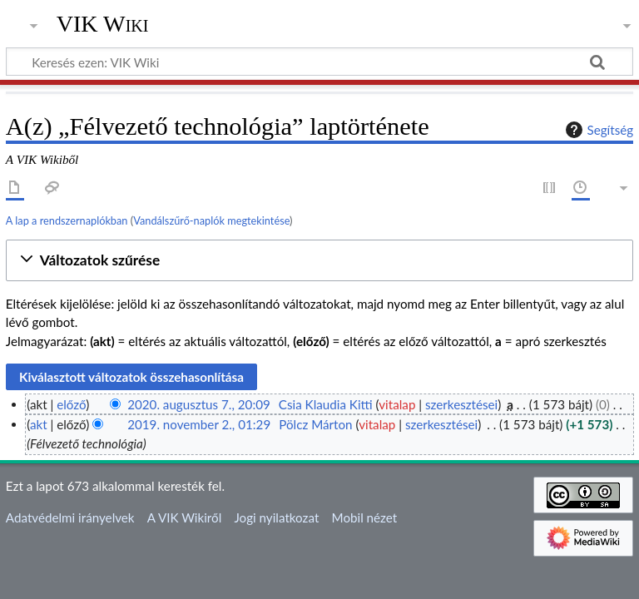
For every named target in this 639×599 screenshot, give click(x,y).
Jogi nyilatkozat (276, 517)
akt (38, 424)
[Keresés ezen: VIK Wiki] (319, 61)
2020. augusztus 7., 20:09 (198, 404)
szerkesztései (461, 404)
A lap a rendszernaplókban (67, 220)
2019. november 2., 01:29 (198, 424)
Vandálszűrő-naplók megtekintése (211, 220)
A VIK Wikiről (184, 517)
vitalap (397, 404)
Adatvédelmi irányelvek (70, 517)
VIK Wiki (103, 24)
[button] (319, 261)
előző (71, 404)
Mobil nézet (365, 517)
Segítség (597, 129)
